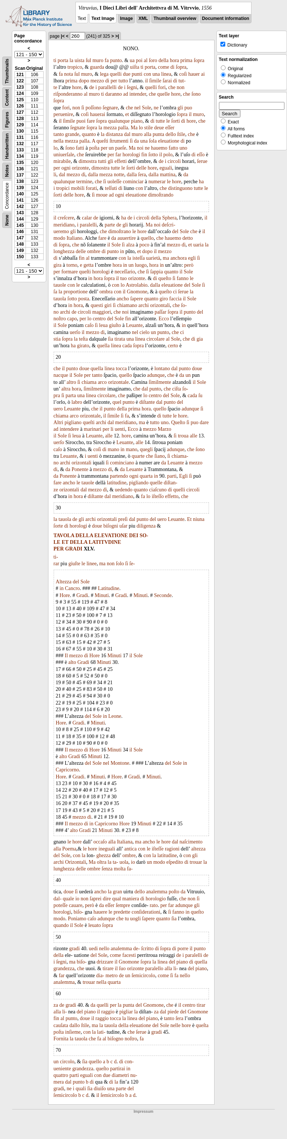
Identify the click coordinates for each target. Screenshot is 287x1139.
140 (20, 194)
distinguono (180, 188)
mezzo (97, 80)
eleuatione (168, 141)
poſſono (93, 107)
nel (137, 107)
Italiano (74, 238)
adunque (156, 375)
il (146, 80)
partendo (119, 476)
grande (72, 134)
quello (147, 238)
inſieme (73, 1032)
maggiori (101, 312)
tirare (108, 968)
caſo (89, 325)
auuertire (127, 238)
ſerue (202, 161)
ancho (123, 298)
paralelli (88, 225)
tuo (123, 278)
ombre (94, 251)
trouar (196, 862)
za (56, 1005)
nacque (61, 375)
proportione (76, 291)
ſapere (136, 298)
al (146, 60)
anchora (178, 258)
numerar (157, 181)
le (168, 121)
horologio (156, 898)
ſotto (153, 154)
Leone (114, 716)
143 (20, 212)
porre (183, 948)
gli (180, 107)
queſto (164, 278)
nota (68, 74)
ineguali (106, 849)
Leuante (134, 325)
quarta (146, 476)
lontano (162, 368)
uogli (135, 918)
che (171, 87)
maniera (130, 898)
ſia (110, 339)
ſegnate (77, 127)
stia (57, 339)
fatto (173, 148)
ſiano (159, 456)
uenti (120, 429)
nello (104, 948)
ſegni (132, 87)
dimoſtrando (160, 195)
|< (63, 36)
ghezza (103, 855)
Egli (183, 476)
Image (126, 18)
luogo (141, 265)
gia (199, 339)
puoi (80, 121)
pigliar (126, 1011)
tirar (201, 1005)
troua (183, 436)
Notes (7, 171)
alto (72, 662)
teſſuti (111, 188)
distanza (114, 134)
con (147, 74)
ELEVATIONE (111, 535)
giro (163, 298)
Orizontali (75, 862)
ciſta (176, 389)
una (156, 74)
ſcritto (147, 948)
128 (20, 118)
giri (107, 305)
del (175, 231)
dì (107, 80)
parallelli (107, 87)
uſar (123, 526)
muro (98, 60)
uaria (198, 245)
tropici (63, 188)
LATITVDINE (105, 542)
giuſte (74, 563)
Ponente (80, 469)
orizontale (118, 382)
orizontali (160, 305)
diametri (120, 1075)
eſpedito (174, 862)
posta (83, 298)
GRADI (73, 549)
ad (125, 94)
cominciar (133, 181)
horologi (131, 154)
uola (123, 862)
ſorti (175, 121)
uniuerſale (64, 154)
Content (7, 97)
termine (84, 181)
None (7, 220)
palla (123, 127)
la (71, 60)
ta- (115, 862)
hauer (194, 74)
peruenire (63, 114)
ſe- (132, 563)
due (126, 74)
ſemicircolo (143, 975)
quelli (116, 74)
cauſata (61, 1025)
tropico (74, 67)
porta (63, 60)
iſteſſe (157, 849)
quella (103, 345)
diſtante (147, 402)
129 (20, 124)
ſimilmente (160, 382)
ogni (66, 168)
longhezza (64, 251)
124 (20, 93)
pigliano (72, 422)
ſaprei (96, 898)
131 (20, 137)
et (127, 114)
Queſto (178, 422)
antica (130, 849)
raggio (108, 1011)
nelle (175, 1025)
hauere (100, 912)
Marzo (164, 429)
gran (117, 891)
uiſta (134, 67)
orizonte (80, 168)
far (118, 154)
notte (119, 174)
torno (72, 265)
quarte (138, 456)
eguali (165, 168)
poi (139, 60)
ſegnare (110, 107)
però (188, 265)
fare (91, 121)
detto (187, 238)
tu (127, 918)
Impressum (143, 1111)
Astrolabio (137, 285)
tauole (60, 285)
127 (20, 112)
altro (71, 382)
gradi (74, 948)
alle (108, 436)
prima (186, 60)
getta (89, 265)
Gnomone (137, 291)
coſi (183, 74)
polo (168, 154)
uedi (93, 948)
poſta (94, 148)
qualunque (118, 121)
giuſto (115, 325)
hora (174, 60)
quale (68, 898)
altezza (198, 849)
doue (84, 368)
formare (69, 271)
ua (132, 60)
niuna (199, 519)
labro (76, 402)
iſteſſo (158, 496)
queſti (102, 141)
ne (156, 107)
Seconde (163, 595)
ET (65, 542)
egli (192, 258)
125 (20, 99)
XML (143, 18)
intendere (69, 429)
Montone (120, 763)
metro (111, 975)
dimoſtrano (119, 231)
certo (173, 345)
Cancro (72, 588)
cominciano (122, 463)
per (114, 80)
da (136, 141)
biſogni (110, 526)
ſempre (123, 905)
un (111, 148)
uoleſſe (114, 181)
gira (58, 265)
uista (79, 60)
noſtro (60, 318)
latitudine (116, 482)
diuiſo (100, 1088)
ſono (196, 94)
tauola (60, 298)
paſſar (160, 312)
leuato (94, 925)
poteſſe (61, 905)
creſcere (66, 218)
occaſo (100, 842)
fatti (80, 148)
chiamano (127, 305)
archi (143, 305)
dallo (75, 1025)
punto (116, 60)
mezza (110, 127)
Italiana (124, 842)
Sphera (169, 218)
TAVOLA (64, 535)
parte (110, 225)
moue (102, 195)
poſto (174, 891)
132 (20, 143)
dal (127, 134)
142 (20, 206)
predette (122, 912)
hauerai (97, 114)
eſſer (170, 127)
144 (20, 219)
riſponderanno (68, 94)
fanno (183, 278)
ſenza (107, 869)
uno (183, 148)
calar (87, 218)
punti (137, 74)
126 (20, 106)
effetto (171, 496)
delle (141, 168)
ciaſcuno (157, 489)
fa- (130, 869)
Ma (134, 127)
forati (91, 188)
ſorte (58, 526)
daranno (113, 94)
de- (136, 948)
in (122, 251)
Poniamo (77, 918)
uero (58, 409)
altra (66, 389)
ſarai (167, 80)
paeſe (120, 148)
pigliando (139, 482)
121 (20, 74)
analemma (157, 891)
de (91, 87)
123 (20, 87)
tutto (123, 80)
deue (159, 127)
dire (107, 898)
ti (55, 60)
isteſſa (138, 258)
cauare (75, 905)
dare (204, 422)
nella (59, 141)
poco (144, 245)
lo (141, 127)
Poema (69, 849)
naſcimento (190, 842)
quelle (163, 94)
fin (144, 154)
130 (20, 131)
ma (166, 258)
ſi (82, 107)
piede (173, 1011)
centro (99, 318)
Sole (146, 107)
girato (83, 345)
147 (20, 238)
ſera (142, 174)
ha (201, 181)
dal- (58, 898)
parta (70, 395)
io (133, 862)
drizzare (105, 962)
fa (107, 60)
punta (158, 134)
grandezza (64, 968)
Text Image (102, 18)
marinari (92, 429)
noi (140, 148)
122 (20, 80)
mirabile (62, 161)
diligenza (145, 526)
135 (20, 162)
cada (127, 345)
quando (61, 925)
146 (20, 231)
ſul (88, 60)
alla (147, 134)
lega (104, 74)
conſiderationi (146, 912)
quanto (89, 134)
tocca (121, 368)
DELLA (84, 535)
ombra (106, 291)
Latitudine (108, 588)
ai (203, 74)
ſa (55, 291)
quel (116, 402)
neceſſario (125, 271)
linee (92, 563)
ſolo (120, 563)
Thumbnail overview (174, 18)
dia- (100, 975)
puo (188, 107)
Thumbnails (7, 71)
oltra (102, 862)
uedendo (123, 489)
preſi (123, 519)
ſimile (155, 80)
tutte (160, 121)
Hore (65, 595)
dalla (93, 174)
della (163, 60)
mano (113, 449)
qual (116, 898)
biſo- (78, 912)
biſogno (116, 1038)
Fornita (61, 1038)
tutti (102, 161)
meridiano (64, 225)
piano (136, 121)
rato (154, 905)
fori (162, 87)
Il (66, 655)
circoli (174, 161)
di (172, 67)
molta (120, 869)
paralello (154, 968)
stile (148, 127)
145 (20, 225)
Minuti (102, 595)
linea (166, 74)
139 (20, 187)
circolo (67, 1061)
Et (189, 519)
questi (97, 305)
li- (175, 968)
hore (76, 87)
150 (20, 256)
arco (102, 382)
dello (170, 134)
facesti (129, 955)
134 (20, 156)
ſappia (156, 271)
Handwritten (7, 146)
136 (20, 168)
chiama (88, 382)
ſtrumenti (118, 141)
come (163, 67)
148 (20, 244)
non (181, 87)
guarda (97, 67)
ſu (200, 395)
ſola (153, 141)
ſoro (153, 60)
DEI (133, 535)
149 (20, 250)
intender (137, 94)
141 (20, 200)
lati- (101, 1032)
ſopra (199, 60)
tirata (119, 339)
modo (59, 238)
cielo (144, 332)
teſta (83, 339)
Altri (58, 422)
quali (80, 1088)
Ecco (164, 318)
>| (117, 36)
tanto (59, 134)
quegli (146, 449)
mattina (167, 174)
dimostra (88, 161)
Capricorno (67, 770)
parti (172, 476)
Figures (7, 119)
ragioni (172, 849)
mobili (78, 188)
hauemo (159, 148)
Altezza (64, 581)
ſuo (122, 968)
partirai (117, 1068)
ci (175, 291)
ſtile (181, 134)
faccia (175, 298)
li (55, 174)
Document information (225, 18)
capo (72, 318)
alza (130, 245)
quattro (61, 1075)
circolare (155, 339)
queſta (202, 1025)
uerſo (75, 332)
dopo (84, 80)
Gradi (82, 595)
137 (20, 175)
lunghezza (64, 869)
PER (59, 549)
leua (103, 325)
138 (20, 181)
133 (20, 150)
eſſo (201, 154)
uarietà (153, 258)
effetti (120, 161)
